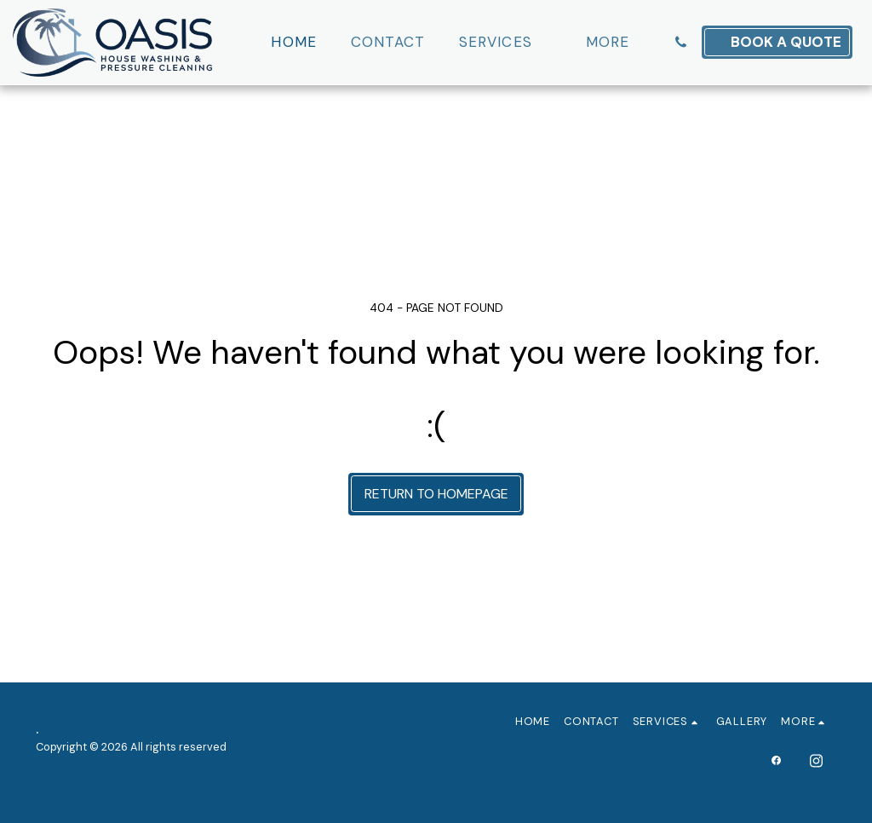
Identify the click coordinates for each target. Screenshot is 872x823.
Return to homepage (436, 494)
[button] (505, 42)
